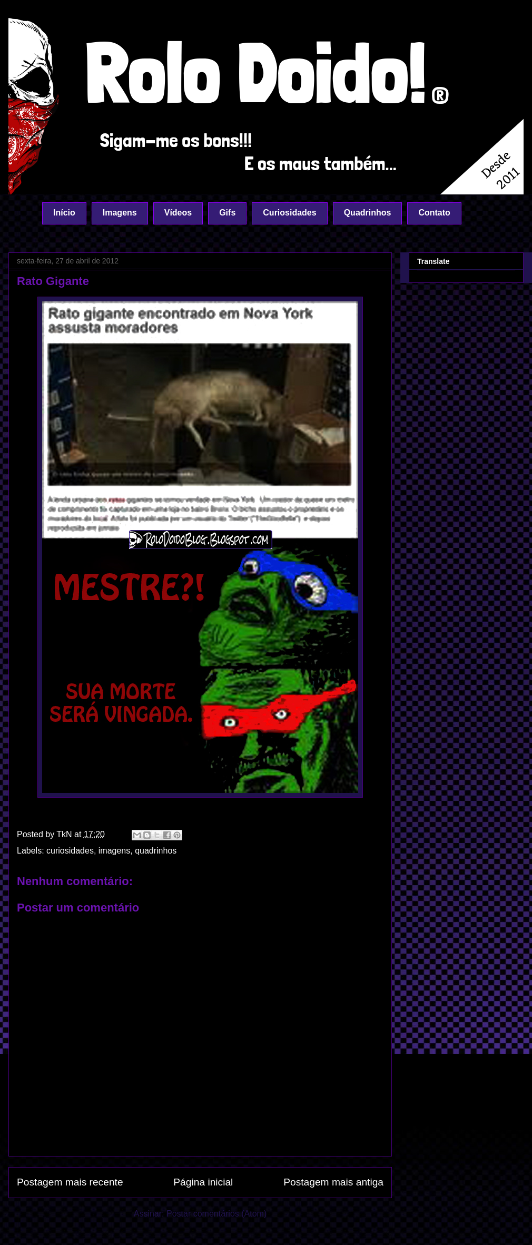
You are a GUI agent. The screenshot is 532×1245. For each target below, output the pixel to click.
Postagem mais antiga (333, 1182)
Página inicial (203, 1182)
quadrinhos (155, 850)
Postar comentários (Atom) (216, 1213)
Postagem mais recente (70, 1182)
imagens (114, 850)
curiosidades (70, 850)
